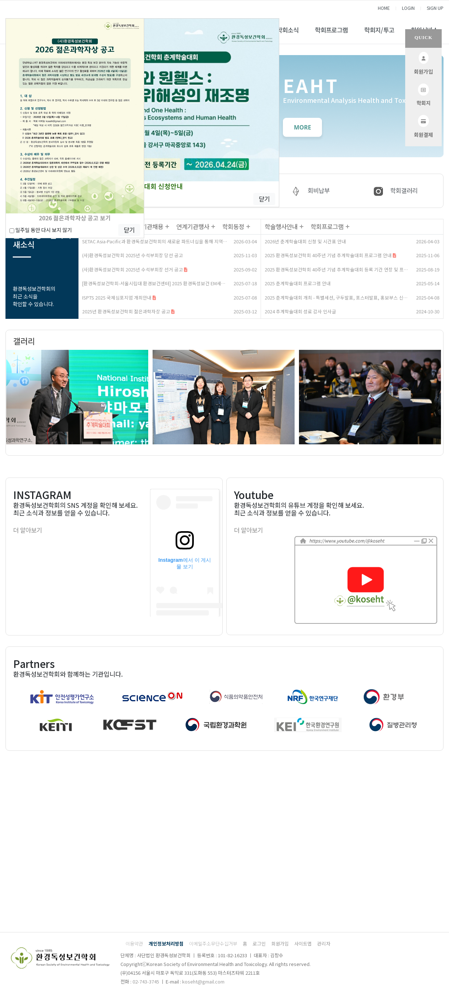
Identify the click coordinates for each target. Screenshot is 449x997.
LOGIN (408, 8)
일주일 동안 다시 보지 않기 (40, 229)
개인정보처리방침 (166, 943)
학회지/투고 (379, 30)
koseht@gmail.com (203, 981)
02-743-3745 (146, 981)
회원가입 (280, 943)
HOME (384, 8)
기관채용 (152, 226)
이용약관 (134, 943)
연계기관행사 (192, 226)
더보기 (167, 226)
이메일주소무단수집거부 (213, 943)
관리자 (323, 943)
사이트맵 (303, 943)
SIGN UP (435, 8)
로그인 (259, 943)
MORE (302, 127)
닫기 (264, 198)
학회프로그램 (331, 30)
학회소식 (288, 30)
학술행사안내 (281, 226)
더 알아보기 (27, 530)
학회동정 (233, 226)
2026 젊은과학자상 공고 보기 (75, 217)
